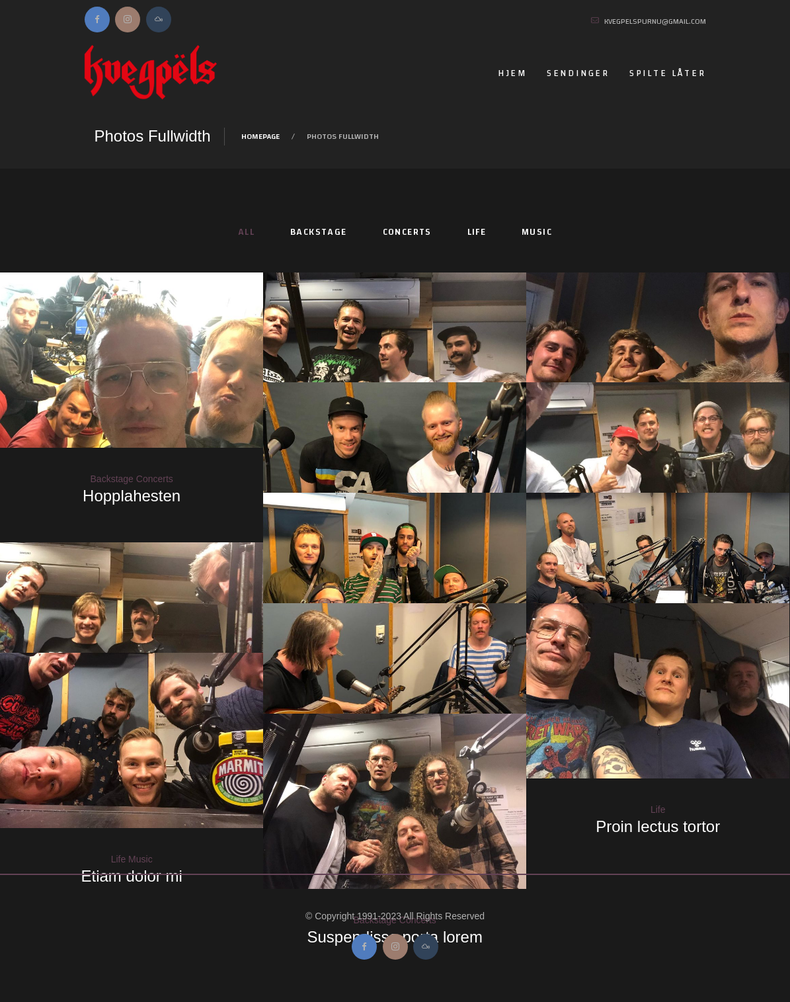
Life (477, 232)
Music (537, 232)
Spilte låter (667, 73)
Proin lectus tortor (658, 826)
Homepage (260, 136)
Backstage (318, 232)
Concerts (407, 232)
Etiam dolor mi (131, 876)
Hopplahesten (131, 496)
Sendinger (578, 73)
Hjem (512, 73)
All (246, 232)
